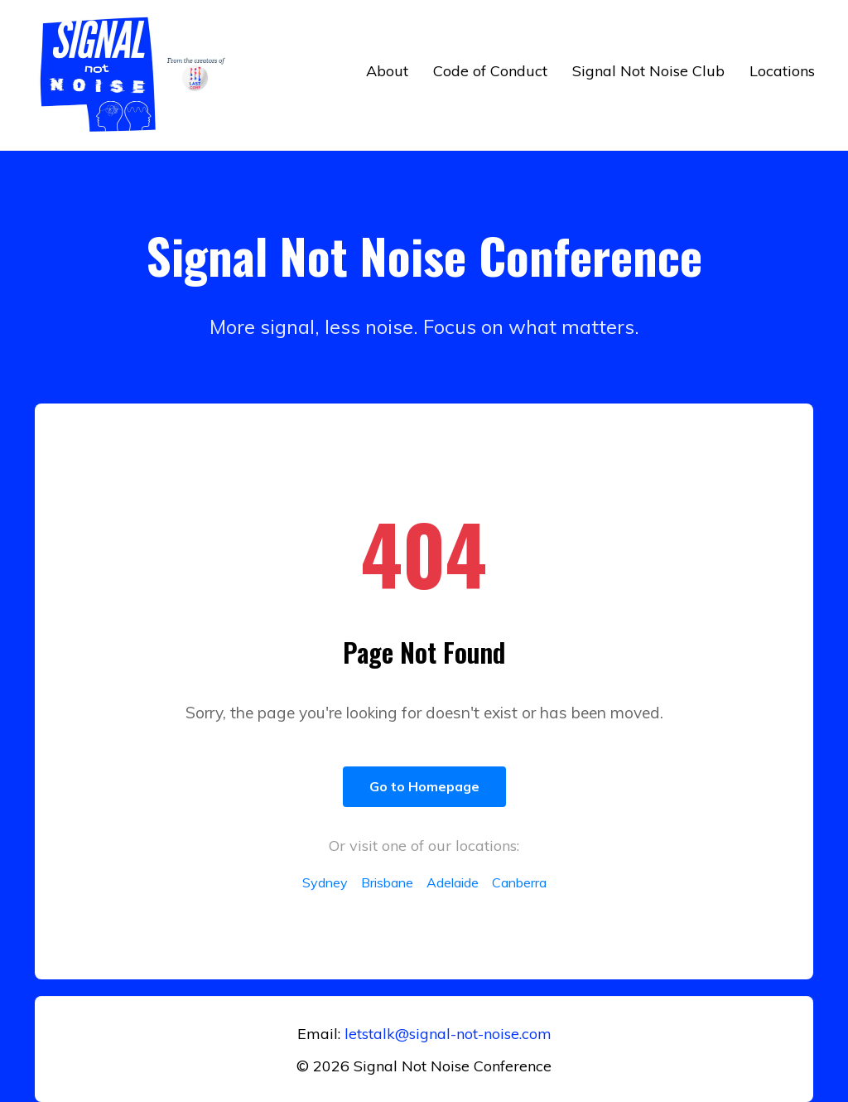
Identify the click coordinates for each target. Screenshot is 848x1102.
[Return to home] (136, 75)
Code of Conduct (490, 70)
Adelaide (452, 882)
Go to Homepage (424, 786)
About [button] (387, 70)
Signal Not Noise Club (648, 70)
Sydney (325, 882)
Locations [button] (782, 70)
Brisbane (387, 882)
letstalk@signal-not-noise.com (448, 1033)
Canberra (519, 882)
